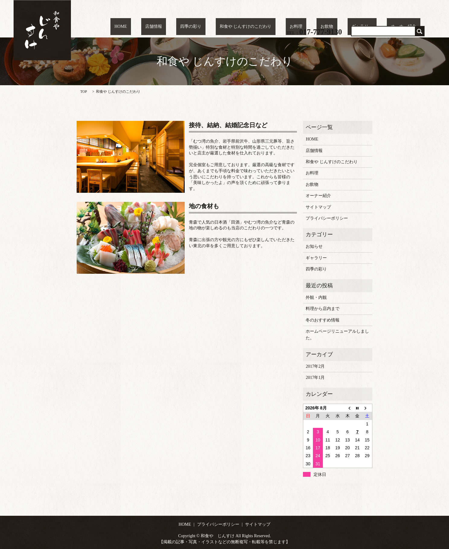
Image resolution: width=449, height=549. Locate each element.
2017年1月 (315, 377)
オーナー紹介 (407, 27)
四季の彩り (235, 27)
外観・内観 (316, 297)
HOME (181, 27)
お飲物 (347, 27)
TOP (83, 91)
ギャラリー (374, 27)
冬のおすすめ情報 (322, 320)
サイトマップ (318, 207)
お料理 (324, 27)
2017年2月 (315, 366)
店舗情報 (206, 27)
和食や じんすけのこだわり (282, 27)
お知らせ (314, 246)
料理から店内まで (322, 308)
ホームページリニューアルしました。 (337, 334)
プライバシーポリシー (327, 218)
